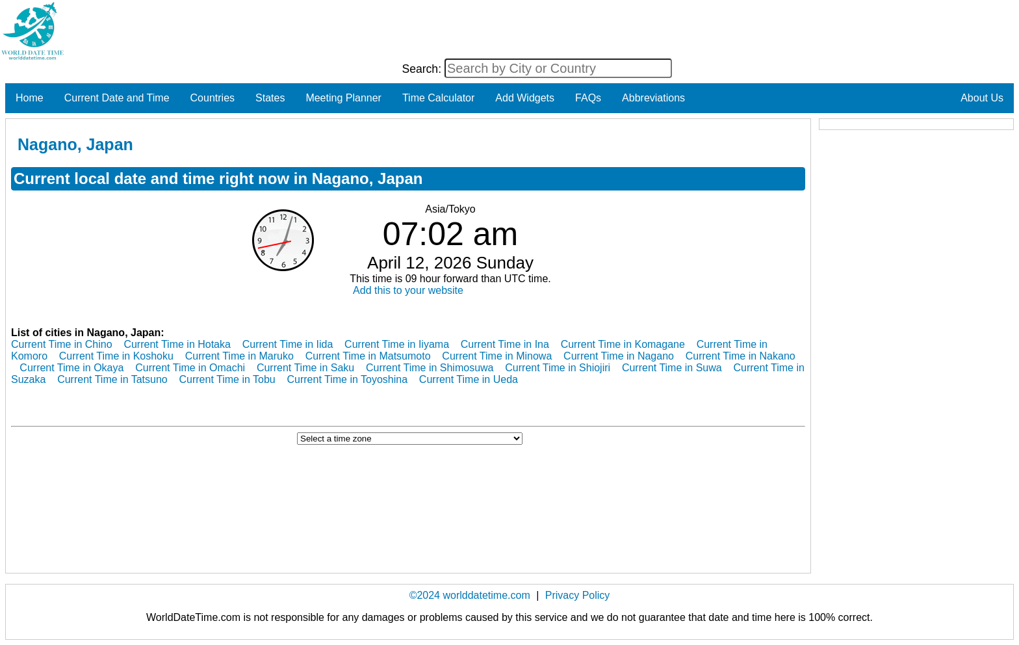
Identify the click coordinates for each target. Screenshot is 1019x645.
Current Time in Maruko (239, 356)
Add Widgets (524, 97)
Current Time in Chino (61, 344)
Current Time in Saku (305, 367)
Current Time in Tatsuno (112, 379)
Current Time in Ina (505, 344)
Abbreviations (653, 97)
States (270, 97)
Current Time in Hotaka (177, 344)
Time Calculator (438, 97)
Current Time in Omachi (190, 367)
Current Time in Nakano (740, 356)
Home (30, 97)
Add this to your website (408, 290)
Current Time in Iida (287, 344)
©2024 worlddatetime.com (469, 595)
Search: (423, 68)
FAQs (588, 97)
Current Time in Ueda (468, 379)
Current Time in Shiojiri (557, 367)
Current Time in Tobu (227, 379)
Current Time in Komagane (623, 344)
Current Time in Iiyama (396, 344)
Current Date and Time (117, 97)
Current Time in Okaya (71, 367)
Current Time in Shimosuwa (430, 367)
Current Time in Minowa (497, 356)
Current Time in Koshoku (116, 356)
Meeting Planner (343, 97)
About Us (982, 97)
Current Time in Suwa (672, 367)
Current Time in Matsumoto (368, 356)
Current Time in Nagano (618, 356)
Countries (212, 97)
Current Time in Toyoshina (347, 379)
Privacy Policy (577, 595)
